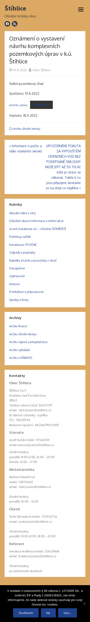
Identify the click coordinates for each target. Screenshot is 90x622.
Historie (14, 284)
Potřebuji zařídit (20, 236)
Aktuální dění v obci (22, 213)
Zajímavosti (17, 276)
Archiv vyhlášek (19, 350)
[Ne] (84, 603)
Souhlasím (26, 613)
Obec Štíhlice (39, 70)
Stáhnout (41, 105)
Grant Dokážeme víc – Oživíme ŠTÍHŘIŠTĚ (37, 229)
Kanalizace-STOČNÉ (23, 244)
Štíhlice (15, 8)
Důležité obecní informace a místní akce (36, 221)
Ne (48, 613)
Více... (67, 613)
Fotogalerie (17, 268)
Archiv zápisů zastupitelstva (28, 342)
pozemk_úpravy (18, 105)
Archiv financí (18, 326)
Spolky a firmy (18, 300)
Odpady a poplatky (22, 252)
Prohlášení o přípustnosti (26, 292)
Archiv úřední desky (26, 128)
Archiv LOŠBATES (20, 358)
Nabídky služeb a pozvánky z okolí (32, 260)
